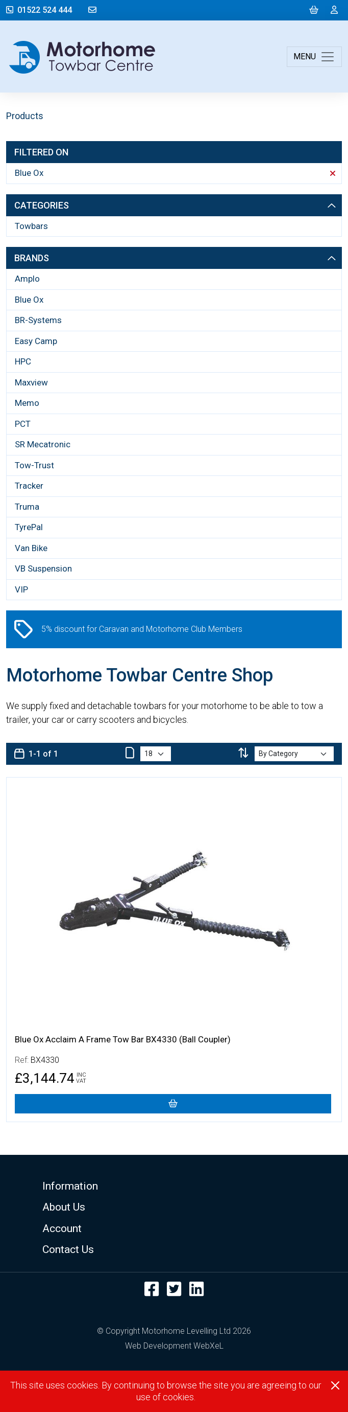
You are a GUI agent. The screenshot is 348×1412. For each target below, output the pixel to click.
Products (24, 115)
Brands (175, 258)
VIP (21, 589)
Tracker (29, 486)
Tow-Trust (34, 465)
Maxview (31, 382)
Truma (27, 507)
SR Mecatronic (42, 444)
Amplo (27, 279)
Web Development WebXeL (174, 1346)
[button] (174, 1185)
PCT (23, 424)
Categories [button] (175, 205)
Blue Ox (175, 173)
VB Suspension (43, 568)
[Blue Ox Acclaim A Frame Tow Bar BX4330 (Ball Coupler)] (173, 1103)
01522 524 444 (39, 10)
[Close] (335, 1385)
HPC (23, 361)
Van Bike (31, 548)
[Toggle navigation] (314, 57)
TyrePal (29, 527)
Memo (27, 403)
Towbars (31, 226)
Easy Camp (36, 341)
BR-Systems (38, 320)
